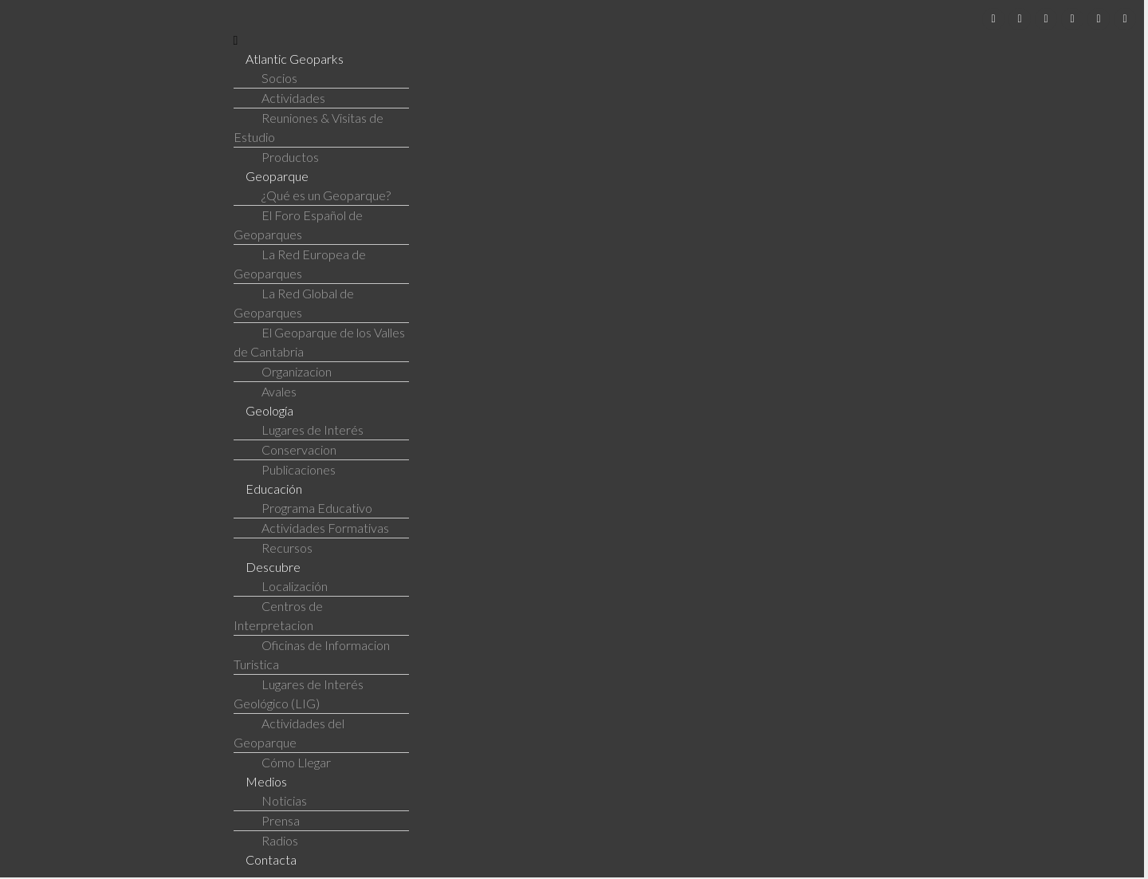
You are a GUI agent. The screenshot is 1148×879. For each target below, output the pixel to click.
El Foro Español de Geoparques (298, 224)
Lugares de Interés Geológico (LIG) (299, 693)
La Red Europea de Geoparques (300, 263)
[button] (685, 39)
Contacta (271, 859)
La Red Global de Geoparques (294, 303)
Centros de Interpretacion (278, 615)
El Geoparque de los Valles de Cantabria (319, 342)
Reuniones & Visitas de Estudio (308, 127)
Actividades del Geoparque (289, 732)
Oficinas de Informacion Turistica (312, 654)
